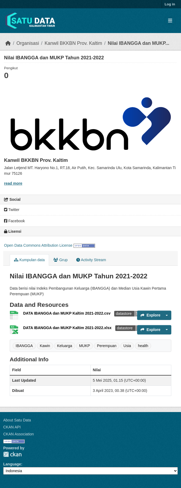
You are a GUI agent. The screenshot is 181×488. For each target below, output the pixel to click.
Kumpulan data (29, 260)
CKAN (12, 454)
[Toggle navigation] (170, 21)
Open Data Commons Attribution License (38, 245)
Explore (150, 315)
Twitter (11, 209)
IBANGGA (24, 346)
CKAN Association (18, 434)
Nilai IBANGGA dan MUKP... (138, 43)
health (143, 346)
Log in (170, 4)
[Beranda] (8, 43)
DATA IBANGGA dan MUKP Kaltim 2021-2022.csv (67, 313)
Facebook (14, 221)
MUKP (84, 346)
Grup (60, 260)
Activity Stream (91, 260)
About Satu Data (17, 420)
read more (13, 183)
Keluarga (64, 346)
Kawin (45, 346)
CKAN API (12, 427)
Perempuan (106, 346)
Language (12, 464)
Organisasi (27, 43)
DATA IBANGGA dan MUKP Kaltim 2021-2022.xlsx (68, 328)
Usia (127, 346)
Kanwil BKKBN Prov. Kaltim (73, 43)
